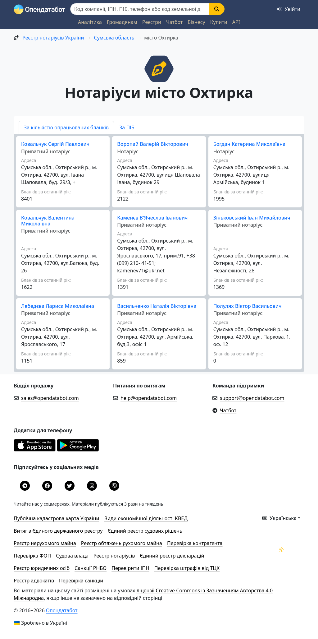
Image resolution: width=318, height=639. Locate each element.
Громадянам (122, 22)
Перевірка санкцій (81, 580)
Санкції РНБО (91, 568)
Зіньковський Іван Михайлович (251, 217)
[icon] (159, 68)
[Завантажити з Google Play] (78, 449)
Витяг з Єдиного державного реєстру (58, 530)
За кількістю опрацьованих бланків (66, 127)
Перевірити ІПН (130, 568)
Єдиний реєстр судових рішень (144, 530)
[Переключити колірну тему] (281, 550)
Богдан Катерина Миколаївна (249, 144)
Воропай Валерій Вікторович (152, 144)
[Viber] (114, 486)
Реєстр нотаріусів (114, 555)
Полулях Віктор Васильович (247, 306)
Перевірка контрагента (195, 543)
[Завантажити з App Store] (35, 449)
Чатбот (174, 22)
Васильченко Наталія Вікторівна (156, 306)
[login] (288, 9)
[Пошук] (139, 9)
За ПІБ (126, 127)
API (236, 22)
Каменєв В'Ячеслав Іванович (152, 217)
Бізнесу (196, 22)
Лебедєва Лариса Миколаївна (57, 306)
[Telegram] (25, 486)
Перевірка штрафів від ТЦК (187, 568)
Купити (218, 22)
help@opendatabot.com (148, 398)
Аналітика (90, 22)
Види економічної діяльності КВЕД (146, 518)
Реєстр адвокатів (34, 580)
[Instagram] (92, 486)
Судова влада (72, 555)
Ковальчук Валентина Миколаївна (48, 220)
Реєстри (151, 22)
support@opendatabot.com (252, 398)
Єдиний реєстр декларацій (172, 555)
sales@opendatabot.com (50, 398)
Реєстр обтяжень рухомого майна (121, 543)
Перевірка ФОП (32, 555)
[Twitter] (69, 486)
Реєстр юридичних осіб (42, 568)
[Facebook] (47, 486)
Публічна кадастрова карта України (56, 518)
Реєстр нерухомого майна (45, 543)
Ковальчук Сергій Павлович (55, 144)
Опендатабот (62, 610)
